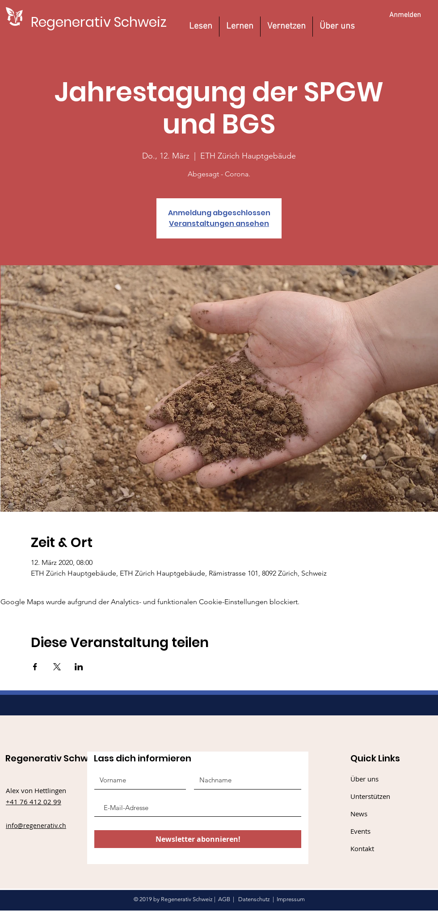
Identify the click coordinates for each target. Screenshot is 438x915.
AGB (224, 899)
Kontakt (362, 848)
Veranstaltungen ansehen (219, 223)
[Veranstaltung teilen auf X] (57, 666)
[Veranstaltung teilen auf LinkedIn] (79, 666)
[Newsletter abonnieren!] (197, 839)
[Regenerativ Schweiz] (98, 22)
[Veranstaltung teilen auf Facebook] (35, 666)
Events (360, 831)
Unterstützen (370, 796)
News (358, 813)
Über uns (364, 778)
